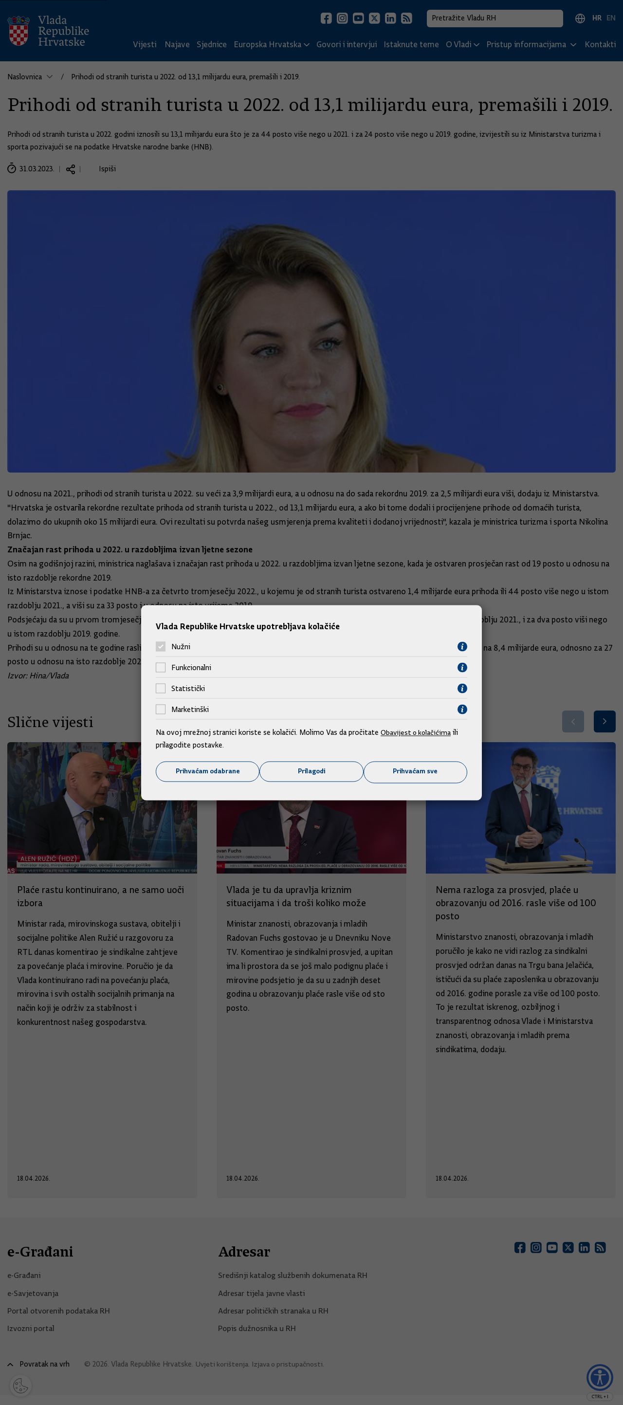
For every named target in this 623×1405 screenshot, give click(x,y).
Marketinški (190, 709)
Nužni (180, 646)
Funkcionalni (191, 667)
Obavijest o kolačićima (417, 732)
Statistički (188, 688)
